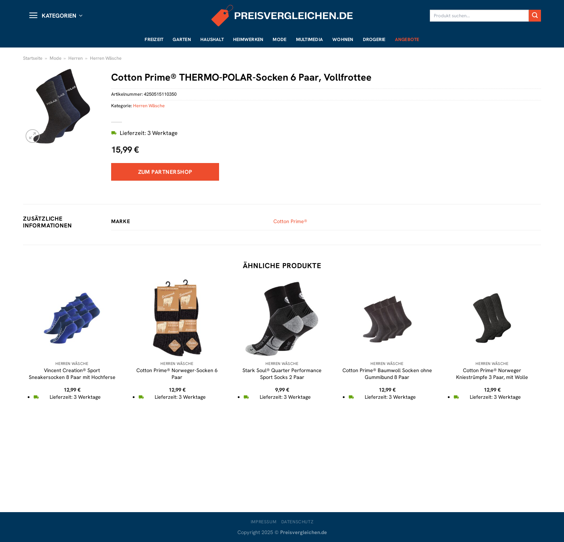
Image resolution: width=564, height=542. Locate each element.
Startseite (32, 58)
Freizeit (154, 39)
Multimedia (309, 39)
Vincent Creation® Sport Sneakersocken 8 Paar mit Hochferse (72, 373)
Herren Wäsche (106, 58)
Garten (182, 39)
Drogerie (374, 39)
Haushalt (212, 39)
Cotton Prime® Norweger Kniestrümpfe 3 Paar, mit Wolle (492, 373)
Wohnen (343, 39)
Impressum (264, 522)
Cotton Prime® (290, 221)
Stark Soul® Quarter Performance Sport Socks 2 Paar (282, 373)
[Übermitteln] (535, 16)
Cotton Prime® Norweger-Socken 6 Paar (177, 373)
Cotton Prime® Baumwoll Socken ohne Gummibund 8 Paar (387, 373)
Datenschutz (297, 522)
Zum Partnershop (165, 172)
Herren (75, 58)
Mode (279, 39)
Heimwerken (248, 39)
